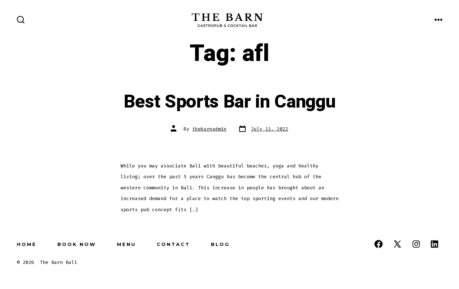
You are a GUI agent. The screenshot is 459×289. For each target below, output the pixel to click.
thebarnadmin (209, 129)
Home (27, 244)
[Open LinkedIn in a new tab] (434, 244)
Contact (173, 244)
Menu (126, 244)
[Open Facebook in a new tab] (378, 244)
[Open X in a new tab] (397, 244)
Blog (220, 244)
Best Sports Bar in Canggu (230, 102)
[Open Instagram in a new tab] (416, 244)
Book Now (76, 244)
